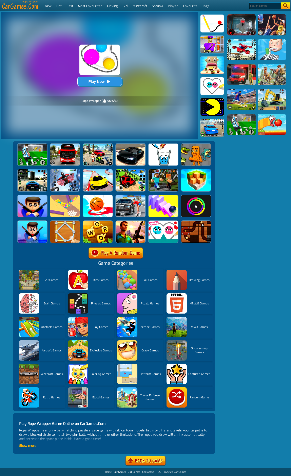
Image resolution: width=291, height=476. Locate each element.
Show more (27, 446)
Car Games (180, 472)
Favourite (190, 6)
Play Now (99, 81)
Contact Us (148, 472)
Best (69, 6)
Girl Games (134, 472)
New (48, 6)
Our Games (120, 472)
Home (108, 472)
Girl (125, 6)
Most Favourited (90, 6)
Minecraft (140, 6)
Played (173, 6)
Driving (112, 6)
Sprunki (157, 6)
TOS (158, 472)
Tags (205, 6)
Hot (59, 6)
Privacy (167, 472)
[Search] (264, 5)
